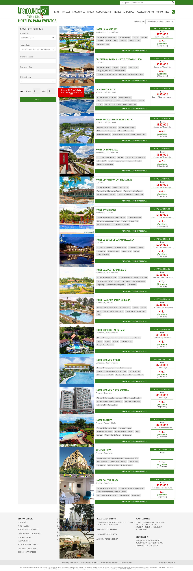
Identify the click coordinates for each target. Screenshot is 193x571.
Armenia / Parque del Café (106, 423)
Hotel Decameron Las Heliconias (114, 179)
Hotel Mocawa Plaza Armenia (112, 390)
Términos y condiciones (69, 563)
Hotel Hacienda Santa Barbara (113, 300)
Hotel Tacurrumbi (106, 209)
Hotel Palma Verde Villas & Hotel (114, 119)
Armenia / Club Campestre (106, 92)
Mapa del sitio (126, 563)
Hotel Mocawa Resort (108, 360)
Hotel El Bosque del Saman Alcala (115, 240)
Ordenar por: (139, 22)
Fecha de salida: (26, 67)
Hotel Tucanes (104, 420)
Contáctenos (162, 12)
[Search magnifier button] (173, 2)
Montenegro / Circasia (104, 213)
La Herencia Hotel (106, 89)
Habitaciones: (25, 77)
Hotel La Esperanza (107, 149)
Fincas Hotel (79, 12)
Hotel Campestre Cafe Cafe (111, 270)
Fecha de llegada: (27, 57)
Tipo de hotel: (25, 45)
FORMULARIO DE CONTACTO (147, 545)
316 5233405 (102, 525)
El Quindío (22, 522)
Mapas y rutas (24, 537)
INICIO (56, 12)
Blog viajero (23, 526)
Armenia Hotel (104, 450)
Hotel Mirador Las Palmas (110, 330)
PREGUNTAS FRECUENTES (106, 534)
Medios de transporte (28, 545)
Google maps (141, 529)
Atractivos (128, 12)
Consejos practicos (27, 552)
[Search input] (146, 2)
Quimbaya (99, 62)
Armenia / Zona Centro (104, 483)
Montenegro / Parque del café (107, 32)
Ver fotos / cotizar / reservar (134, 51)
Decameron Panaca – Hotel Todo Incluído (119, 59)
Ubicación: (24, 33)
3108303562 (113, 525)
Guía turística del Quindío (29, 533)
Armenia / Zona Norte (104, 393)
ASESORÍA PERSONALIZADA (107, 539)
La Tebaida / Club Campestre (107, 333)
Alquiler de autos (145, 12)
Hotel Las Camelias (106, 29)
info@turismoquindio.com (147, 541)
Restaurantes (24, 541)
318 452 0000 (116, 522)
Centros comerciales (27, 548)
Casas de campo (103, 12)
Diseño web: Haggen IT (167, 563)
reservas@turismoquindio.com (149, 543)
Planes (117, 12)
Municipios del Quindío (28, 530)
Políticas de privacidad (89, 563)
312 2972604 (128, 522)
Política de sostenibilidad (109, 563)
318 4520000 (112, 529)
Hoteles (66, 12)
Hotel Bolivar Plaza (107, 480)
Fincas (90, 12)
